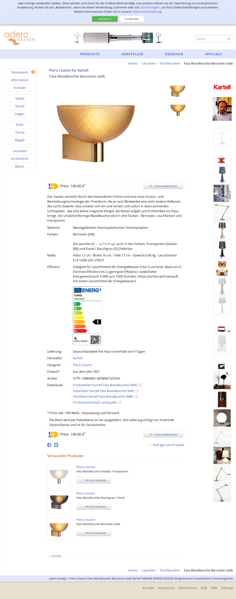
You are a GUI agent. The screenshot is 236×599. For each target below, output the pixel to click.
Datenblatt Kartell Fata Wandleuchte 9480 (103, 391)
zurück (56, 556)
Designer (174, 54)
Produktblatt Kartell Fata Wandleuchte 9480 (105, 385)
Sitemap (227, 588)
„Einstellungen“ (150, 7)
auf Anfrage (107, 244)
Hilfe (214, 588)
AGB (203, 588)
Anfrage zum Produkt (168, 445)
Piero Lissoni (82, 365)
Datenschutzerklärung (146, 11)
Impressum (165, 588)
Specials (213, 54)
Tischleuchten (170, 63)
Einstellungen (132, 18)
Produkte (90, 54)
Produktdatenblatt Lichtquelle (95, 402)
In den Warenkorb (163, 186)
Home (132, 63)
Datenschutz (187, 588)
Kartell (77, 358)
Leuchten (149, 63)
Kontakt (147, 588)
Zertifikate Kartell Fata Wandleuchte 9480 (103, 396)
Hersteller (132, 54)
